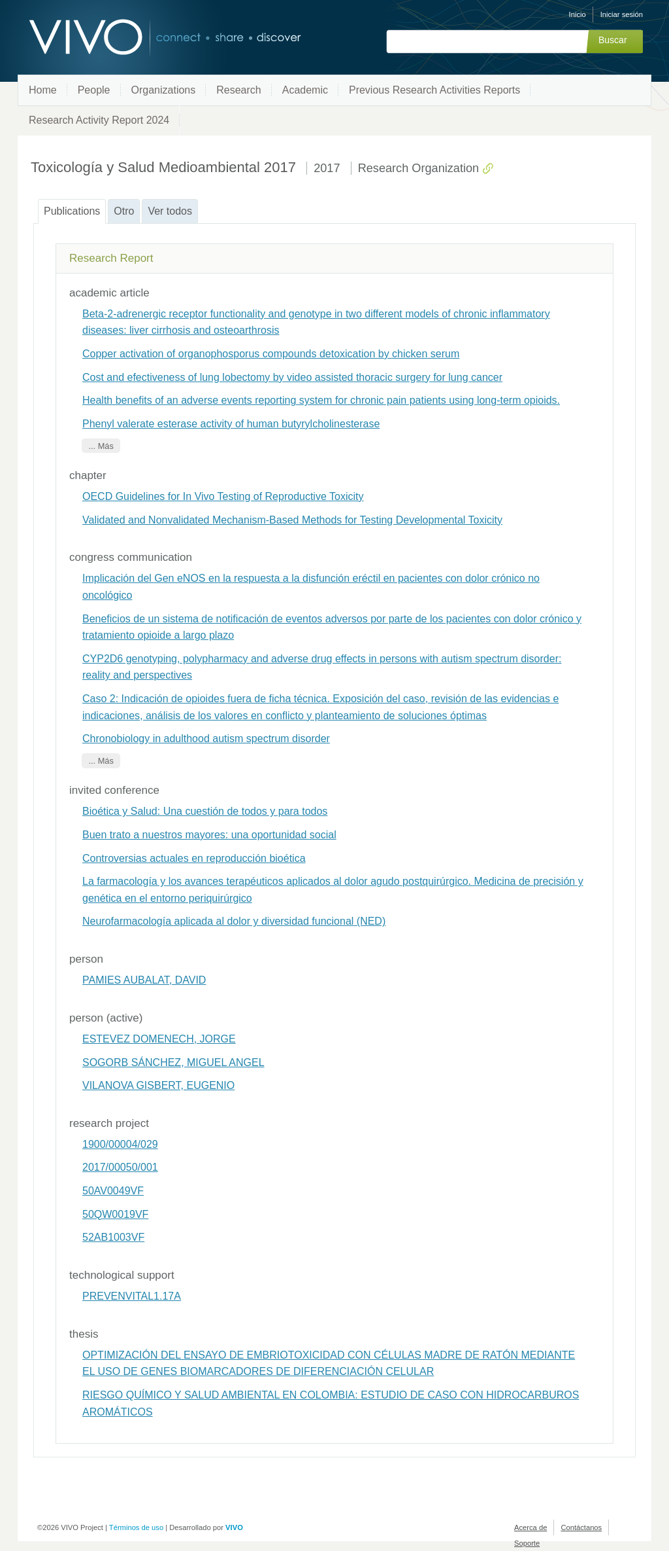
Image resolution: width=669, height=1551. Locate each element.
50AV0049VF (113, 1190)
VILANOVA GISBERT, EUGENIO (158, 1085)
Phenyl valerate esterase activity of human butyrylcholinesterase (231, 423)
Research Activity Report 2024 (99, 120)
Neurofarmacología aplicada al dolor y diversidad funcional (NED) (233, 921)
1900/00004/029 (120, 1144)
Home (43, 90)
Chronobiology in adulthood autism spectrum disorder (206, 738)
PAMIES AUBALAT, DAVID (144, 980)
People (94, 90)
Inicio (577, 14)
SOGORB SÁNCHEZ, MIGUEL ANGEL (173, 1062)
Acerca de (530, 1527)
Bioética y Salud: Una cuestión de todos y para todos (204, 811)
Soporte (527, 1543)
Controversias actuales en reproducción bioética (194, 858)
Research (238, 90)
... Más (100, 445)
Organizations (163, 90)
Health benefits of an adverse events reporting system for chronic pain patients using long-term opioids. (321, 400)
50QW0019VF (115, 1214)
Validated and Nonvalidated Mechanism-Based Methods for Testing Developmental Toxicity (292, 520)
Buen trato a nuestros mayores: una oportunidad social (209, 834)
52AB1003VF (113, 1237)
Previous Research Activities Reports (434, 90)
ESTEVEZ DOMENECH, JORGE (159, 1038)
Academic (305, 90)
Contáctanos (581, 1527)
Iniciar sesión (621, 14)
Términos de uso (136, 1527)
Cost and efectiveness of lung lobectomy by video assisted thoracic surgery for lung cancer (292, 377)
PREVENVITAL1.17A (131, 1296)
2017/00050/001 (120, 1167)
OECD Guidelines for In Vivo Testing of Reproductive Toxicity (222, 496)
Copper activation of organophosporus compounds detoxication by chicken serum (270, 353)
